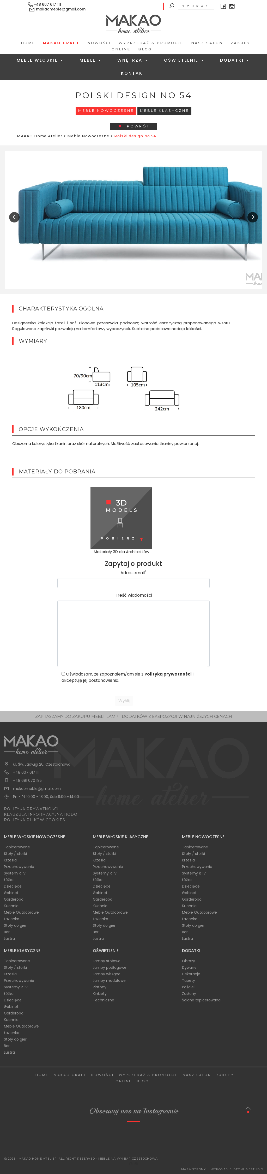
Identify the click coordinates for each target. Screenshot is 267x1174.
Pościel (188, 987)
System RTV (15, 873)
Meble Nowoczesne (106, 110)
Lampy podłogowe (109, 967)
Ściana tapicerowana (201, 1000)
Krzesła (10, 860)
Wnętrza (133, 60)
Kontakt (133, 73)
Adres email (133, 573)
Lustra (9, 938)
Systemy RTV (105, 873)
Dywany (189, 967)
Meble (91, 60)
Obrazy (188, 961)
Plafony (99, 987)
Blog (145, 49)
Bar (7, 932)
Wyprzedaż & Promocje (151, 43)
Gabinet (11, 892)
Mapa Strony (193, 1169)
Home (28, 43)
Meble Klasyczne (164, 110)
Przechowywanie (19, 866)
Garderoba (13, 899)
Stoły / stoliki (15, 853)
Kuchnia (11, 905)
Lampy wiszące (106, 974)
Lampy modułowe (109, 980)
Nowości (99, 43)
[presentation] (14, 217)
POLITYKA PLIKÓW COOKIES (34, 820)
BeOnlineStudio (248, 1169)
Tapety (188, 980)
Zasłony (189, 993)
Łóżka (9, 879)
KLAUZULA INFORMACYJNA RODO (40, 814)
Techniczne (103, 1000)
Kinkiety (100, 993)
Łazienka (11, 918)
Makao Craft (61, 43)
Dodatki (235, 60)
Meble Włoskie (40, 60)
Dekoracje (191, 974)
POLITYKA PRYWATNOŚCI (31, 809)
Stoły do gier (15, 925)
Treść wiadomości (133, 595)
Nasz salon (207, 43)
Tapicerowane (17, 847)
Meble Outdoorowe (21, 912)
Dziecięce (13, 886)
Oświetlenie (184, 60)
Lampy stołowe (106, 961)
